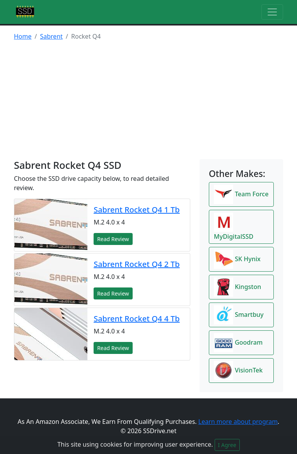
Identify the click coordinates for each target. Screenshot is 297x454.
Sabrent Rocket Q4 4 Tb (137, 318)
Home (23, 36)
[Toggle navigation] (272, 12)
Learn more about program (238, 421)
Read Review (113, 239)
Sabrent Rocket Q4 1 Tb (137, 209)
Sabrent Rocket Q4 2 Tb (137, 264)
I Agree (227, 445)
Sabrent (51, 36)
